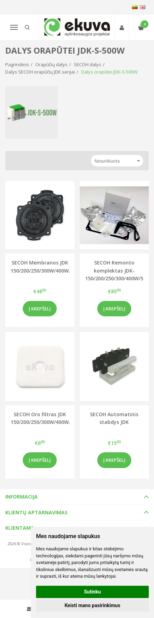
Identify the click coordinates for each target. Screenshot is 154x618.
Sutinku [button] (92, 592)
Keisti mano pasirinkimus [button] (92, 605)
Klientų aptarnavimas (36, 512)
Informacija (21, 496)
